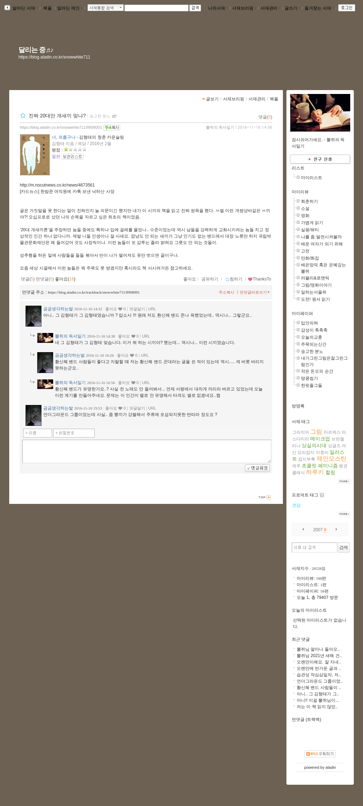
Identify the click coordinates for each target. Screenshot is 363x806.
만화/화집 (310, 258)
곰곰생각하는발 (58, 308)
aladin (330, 767)
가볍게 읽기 (312, 222)
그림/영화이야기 (316, 285)
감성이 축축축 (314, 330)
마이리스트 (311, 177)
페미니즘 (328, 465)
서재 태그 (301, 421)
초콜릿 (309, 465)
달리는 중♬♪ (35, 50)
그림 (316, 431)
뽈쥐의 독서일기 (220, 127)
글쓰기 (292, 8)
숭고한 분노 (100, 116)
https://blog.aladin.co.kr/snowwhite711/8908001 (61, 127)
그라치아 (300, 432)
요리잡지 (305, 452)
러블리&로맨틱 (315, 278)
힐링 (330, 472)
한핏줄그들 (311, 385)
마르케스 (332, 432)
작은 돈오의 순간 (317, 371)
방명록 (298, 406)
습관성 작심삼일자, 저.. (319, 674)
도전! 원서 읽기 (315, 299)
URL (152, 309)
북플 (47, 8)
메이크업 (320, 438)
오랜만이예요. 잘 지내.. (319, 662)
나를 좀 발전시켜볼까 (321, 236)
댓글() (265, 117)
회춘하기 (309, 201)
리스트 (298, 168)
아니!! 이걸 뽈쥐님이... (318, 700)
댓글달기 (137, 309)
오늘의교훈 (311, 337)
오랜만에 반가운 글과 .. (319, 668)
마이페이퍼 (302, 313)
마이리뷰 (300, 191)
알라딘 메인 (69, 8)
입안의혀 (309, 323)
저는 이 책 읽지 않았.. (317, 706)
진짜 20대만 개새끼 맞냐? (57, 115)
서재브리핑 (244, 8)
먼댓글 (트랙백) (306, 719)
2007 (318, 529)
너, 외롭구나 (64, 137)
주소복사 (226, 292)
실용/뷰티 (310, 229)
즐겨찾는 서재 (319, 8)
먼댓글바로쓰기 (255, 292)
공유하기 (209, 279)
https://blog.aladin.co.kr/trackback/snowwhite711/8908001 (94, 292)
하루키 (315, 472)
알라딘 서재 (24, 8)
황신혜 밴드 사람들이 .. (319, 687)
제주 (296, 465)
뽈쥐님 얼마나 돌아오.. (318, 649)
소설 (305, 208)
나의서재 (218, 8)
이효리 (322, 452)
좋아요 (189, 279)
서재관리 (270, 8)
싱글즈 (334, 445)
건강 (296, 505)
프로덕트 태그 (305, 495)
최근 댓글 (301, 639)
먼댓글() (45, 279)
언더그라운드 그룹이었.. (320, 681)
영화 (305, 215)
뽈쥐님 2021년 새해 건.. (319, 655)
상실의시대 (314, 445)
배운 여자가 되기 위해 (322, 243)
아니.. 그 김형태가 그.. (318, 693)
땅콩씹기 (309, 378)
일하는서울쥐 (313, 292)
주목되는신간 (313, 344)
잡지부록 (306, 459)
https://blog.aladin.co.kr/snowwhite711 (54, 57)
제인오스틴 (332, 458)
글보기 (212, 98)
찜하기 (233, 279)
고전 (305, 251)
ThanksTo (259, 279)
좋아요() (65, 279)
